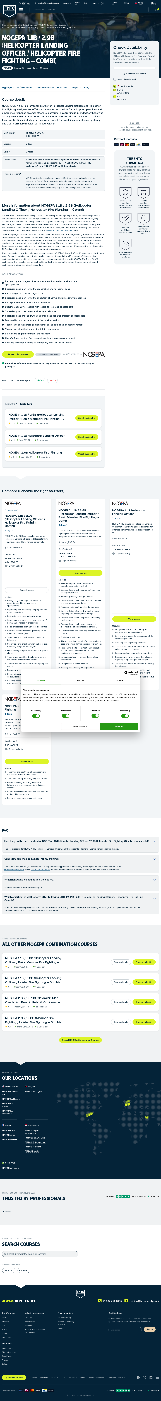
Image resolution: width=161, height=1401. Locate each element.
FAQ (86, 3)
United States (7, 1348)
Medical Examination (96, 1378)
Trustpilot (6, 1211)
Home (5, 25)
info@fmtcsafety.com (14, 869)
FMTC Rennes (8, 1135)
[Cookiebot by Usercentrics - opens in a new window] (126, 673)
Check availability (86, 418)
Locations (67, 3)
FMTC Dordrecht (33, 1146)
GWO (4, 1325)
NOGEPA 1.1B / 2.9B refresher (59, 230)
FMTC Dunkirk (8, 1130)
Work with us (103, 3)
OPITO (4, 1318)
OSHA (4, 1333)
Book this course (18, 354)
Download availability (134, 74)
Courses (13, 25)
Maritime (28, 1325)
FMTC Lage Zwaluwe (35, 1138)
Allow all (119, 726)
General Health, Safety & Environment (35, 1330)
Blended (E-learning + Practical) (67, 1322)
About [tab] (120, 681)
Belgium (5, 1364)
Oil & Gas (28, 1318)
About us (77, 3)
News (94, 3)
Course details (121, 962)
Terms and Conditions (117, 1378)
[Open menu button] (21, 9)
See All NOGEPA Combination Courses (80, 1040)
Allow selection (80, 726)
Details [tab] (80, 681)
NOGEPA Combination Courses (52, 25)
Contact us (115, 3)
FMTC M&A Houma (11, 1099)
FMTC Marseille (9, 1139)
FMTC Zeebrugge (33, 1091)
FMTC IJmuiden (32, 1151)
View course (80, 573)
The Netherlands (9, 1352)
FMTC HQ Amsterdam (35, 1142)
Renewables (30, 1321)
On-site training (64, 1318)
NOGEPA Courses (28, 25)
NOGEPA (5, 1321)
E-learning (62, 1328)
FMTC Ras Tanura (10, 1168)
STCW (4, 1329)
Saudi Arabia (7, 1356)
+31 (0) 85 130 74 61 (40, 869)
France (5, 1360)
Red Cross (6, 1337)
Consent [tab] (41, 681)
